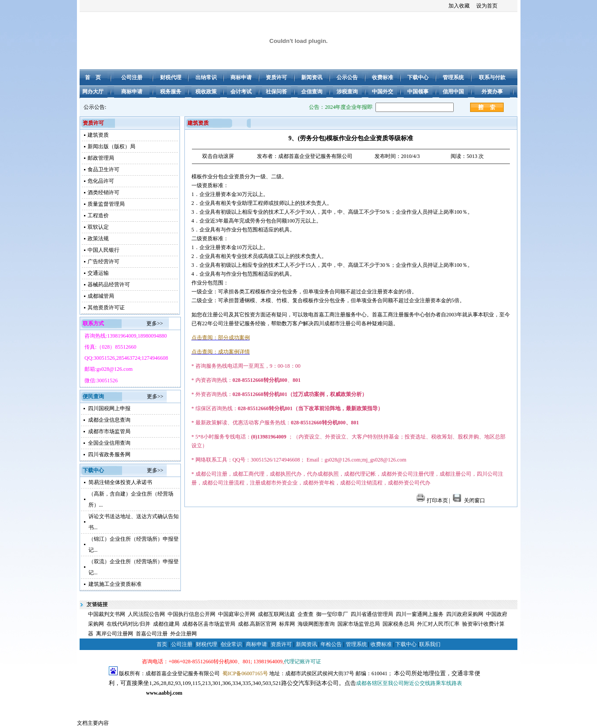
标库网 (287, 624)
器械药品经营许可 (109, 284)
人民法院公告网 (146, 614)
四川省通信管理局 (372, 614)
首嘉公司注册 (152, 634)
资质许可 (281, 644)
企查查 (306, 614)
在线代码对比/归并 (128, 624)
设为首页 (487, 6)
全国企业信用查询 (109, 443)
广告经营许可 (103, 261)
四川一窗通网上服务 (420, 614)
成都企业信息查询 (109, 420)
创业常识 (231, 644)
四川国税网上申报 (109, 408)
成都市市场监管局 (109, 431)
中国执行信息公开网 (191, 614)
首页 (162, 644)
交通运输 (98, 273)
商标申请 (256, 644)
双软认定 (98, 227)
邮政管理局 (101, 158)
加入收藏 (459, 6)
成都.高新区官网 (257, 624)
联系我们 (429, 644)
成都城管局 (101, 296)
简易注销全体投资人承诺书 (120, 482)
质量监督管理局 (106, 204)
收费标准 (381, 644)
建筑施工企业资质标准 (115, 584)
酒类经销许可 (103, 192)
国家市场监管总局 (358, 624)
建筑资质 (98, 135)
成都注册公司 (158, 703)
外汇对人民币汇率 (438, 624)
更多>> (154, 323)
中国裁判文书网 (106, 614)
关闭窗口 (468, 500)
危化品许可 (101, 181)
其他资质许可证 (106, 307)
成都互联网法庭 (276, 614)
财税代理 (206, 644)
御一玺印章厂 (332, 614)
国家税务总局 (398, 624)
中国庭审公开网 (236, 614)
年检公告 (331, 644)
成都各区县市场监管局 (208, 624)
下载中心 (406, 644)
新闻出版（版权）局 (111, 146)
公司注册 (181, 644)
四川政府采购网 (464, 614)
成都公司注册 (125, 703)
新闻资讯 (306, 644)
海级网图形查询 (316, 624)
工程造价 (98, 215)
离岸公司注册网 (114, 634)
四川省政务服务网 (109, 454)
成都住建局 (166, 624)
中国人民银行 (103, 250)
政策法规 (98, 238)
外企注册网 (183, 634)
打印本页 (432, 500)
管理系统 (356, 644)
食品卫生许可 (103, 169)
